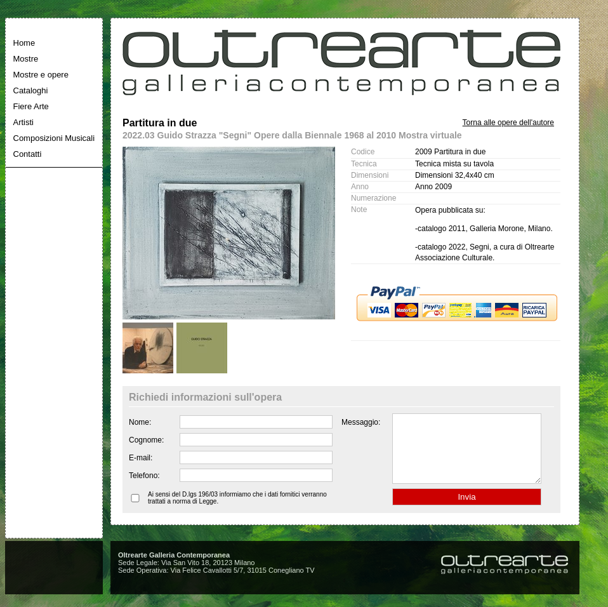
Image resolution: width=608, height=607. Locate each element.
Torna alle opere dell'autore (508, 122)
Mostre (26, 58)
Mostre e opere (41, 74)
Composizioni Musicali (54, 138)
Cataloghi (30, 90)
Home (24, 43)
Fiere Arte (31, 106)
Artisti (23, 122)
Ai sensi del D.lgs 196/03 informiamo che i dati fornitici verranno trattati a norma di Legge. (237, 511)
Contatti (27, 154)
